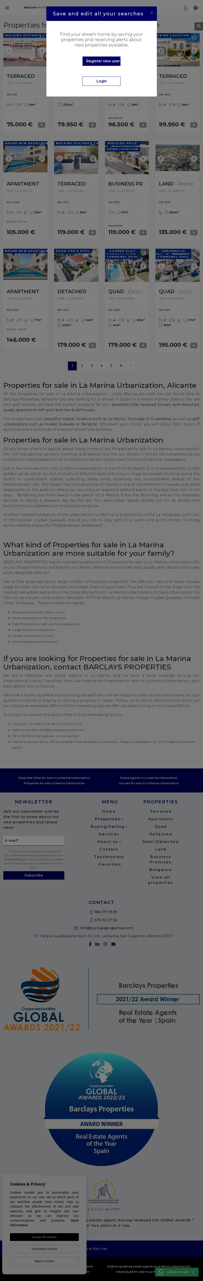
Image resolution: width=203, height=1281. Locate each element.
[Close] (152, 12)
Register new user (103, 61)
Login (102, 81)
